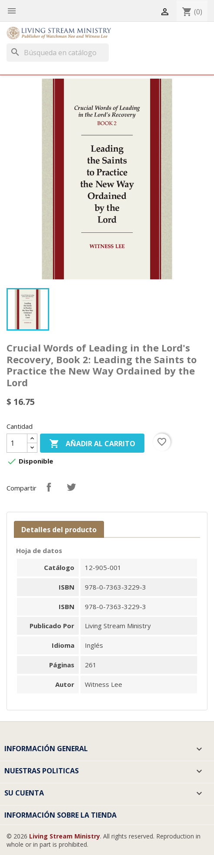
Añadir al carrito (92, 444)
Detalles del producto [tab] (59, 529)
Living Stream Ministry (64, 836)
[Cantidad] (17, 443)
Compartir (48, 487)
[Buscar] (58, 52)
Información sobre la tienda (60, 815)
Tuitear (71, 487)
